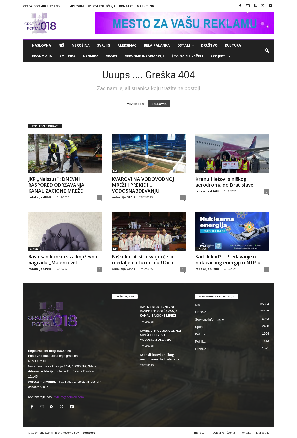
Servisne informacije (144, 56)
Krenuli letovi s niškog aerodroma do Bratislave (224, 182)
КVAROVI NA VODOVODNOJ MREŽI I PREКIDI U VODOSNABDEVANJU (143, 185)
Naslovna (41, 45)
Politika (67, 56)
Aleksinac (127, 45)
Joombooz (88, 432)
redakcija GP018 (39, 197)
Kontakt (126, 6)
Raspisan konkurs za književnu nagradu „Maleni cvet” (62, 260)
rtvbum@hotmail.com (69, 397)
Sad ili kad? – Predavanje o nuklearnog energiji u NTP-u (228, 260)
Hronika (91, 56)
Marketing (145, 6)
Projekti (220, 56)
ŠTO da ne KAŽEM (187, 56)
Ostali (185, 45)
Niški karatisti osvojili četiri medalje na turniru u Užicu (144, 260)
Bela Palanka (157, 45)
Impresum (76, 6)
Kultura (233, 45)
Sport (112, 56)
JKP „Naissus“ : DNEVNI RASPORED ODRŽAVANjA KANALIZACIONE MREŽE (56, 185)
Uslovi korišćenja (102, 6)
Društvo (209, 45)
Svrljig (103, 45)
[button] (266, 50)
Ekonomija (42, 56)
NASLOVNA (159, 103)
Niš (61, 45)
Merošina (81, 45)
